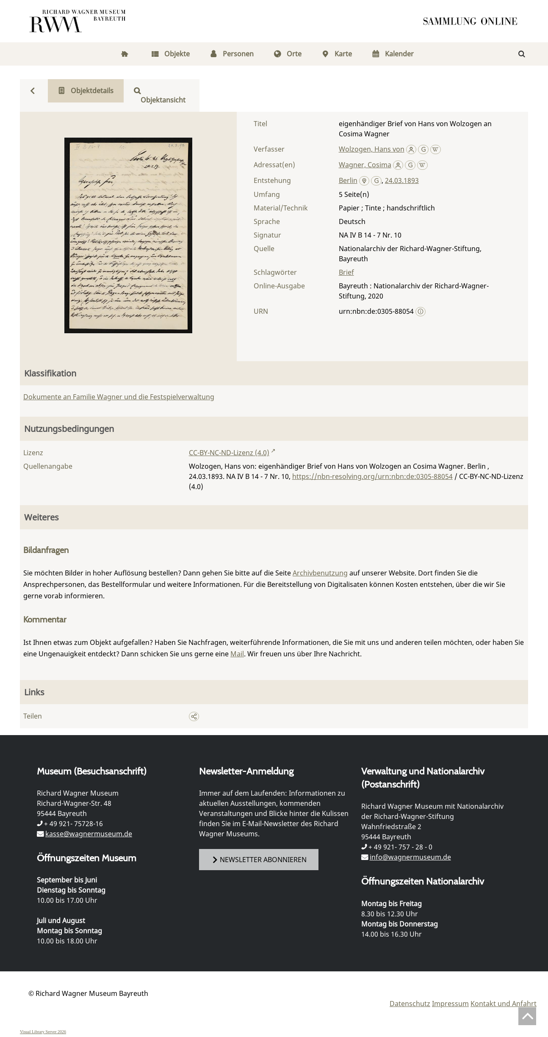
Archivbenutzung (320, 573)
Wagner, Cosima (365, 164)
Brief (346, 272)
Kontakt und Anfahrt (504, 1003)
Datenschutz (410, 1003)
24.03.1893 (402, 180)
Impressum (450, 1003)
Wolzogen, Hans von (371, 149)
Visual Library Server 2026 (43, 1031)
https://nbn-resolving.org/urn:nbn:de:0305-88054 (372, 476)
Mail (237, 653)
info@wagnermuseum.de (410, 857)
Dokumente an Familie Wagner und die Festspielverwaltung (118, 396)
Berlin (348, 180)
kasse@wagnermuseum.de (88, 833)
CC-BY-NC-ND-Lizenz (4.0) (229, 452)
